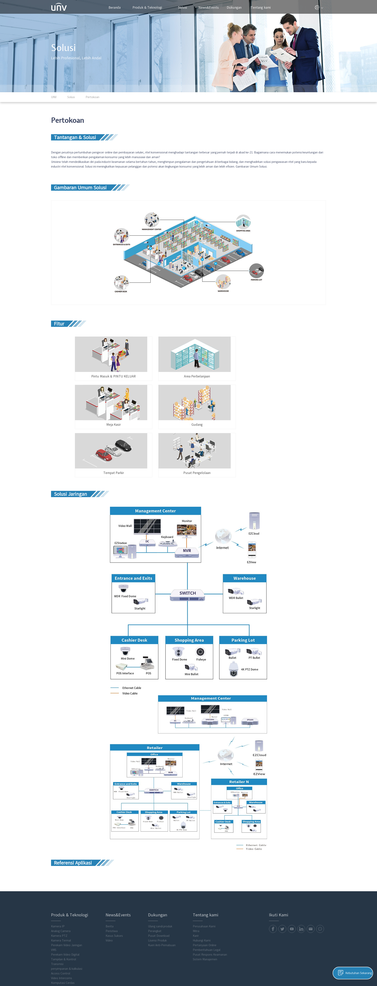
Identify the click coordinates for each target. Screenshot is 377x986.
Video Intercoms (61, 923)
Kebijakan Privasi (251, 967)
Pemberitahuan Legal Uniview (307, 967)
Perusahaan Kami (204, 872)
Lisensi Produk (157, 886)
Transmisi (57, 909)
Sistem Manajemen (205, 905)
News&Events (210, 7)
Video (109, 886)
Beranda (115, 7)
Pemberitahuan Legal (206, 895)
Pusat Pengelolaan (264, 406)
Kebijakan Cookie (275, 967)
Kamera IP (58, 872)
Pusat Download (158, 881)
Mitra (196, 876)
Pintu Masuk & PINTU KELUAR (107, 358)
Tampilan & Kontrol (63, 905)
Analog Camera (60, 876)
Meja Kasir (264, 358)
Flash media (58, 942)
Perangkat (154, 876)
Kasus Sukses (114, 881)
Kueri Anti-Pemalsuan (162, 890)
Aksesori (56, 938)
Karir (196, 881)
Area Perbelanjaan (185, 358)
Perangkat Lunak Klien (65, 933)
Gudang (107, 406)
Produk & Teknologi (149, 7)
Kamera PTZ (59, 881)
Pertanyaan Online (204, 890)
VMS (53, 895)
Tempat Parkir (185, 406)
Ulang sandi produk (160, 872)
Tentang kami (262, 7)
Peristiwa (112, 876)
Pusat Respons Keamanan (210, 900)
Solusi (184, 7)
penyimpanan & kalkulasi (66, 914)
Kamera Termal (61, 886)
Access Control (60, 919)
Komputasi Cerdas (63, 928)
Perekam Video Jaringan (66, 890)
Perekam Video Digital (65, 900)
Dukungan (236, 7)
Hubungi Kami (201, 886)
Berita (109, 872)
